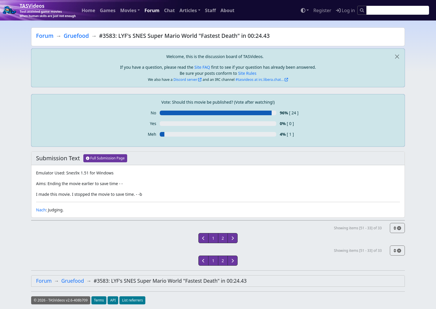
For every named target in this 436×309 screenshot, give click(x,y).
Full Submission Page (105, 158)
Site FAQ (202, 67)
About (227, 10)
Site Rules (247, 73)
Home (88, 10)
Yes (153, 123)
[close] (397, 56)
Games (107, 10)
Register (322, 10)
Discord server (186, 79)
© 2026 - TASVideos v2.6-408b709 (61, 300)
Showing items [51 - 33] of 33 (358, 228)
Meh (152, 134)
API (113, 300)
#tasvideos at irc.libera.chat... (260, 79)
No (153, 113)
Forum (151, 10)
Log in (345, 10)
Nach (41, 210)
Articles (188, 10)
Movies (128, 10)
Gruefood (76, 36)
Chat (169, 10)
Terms (99, 300)
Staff (210, 10)
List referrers (132, 300)
